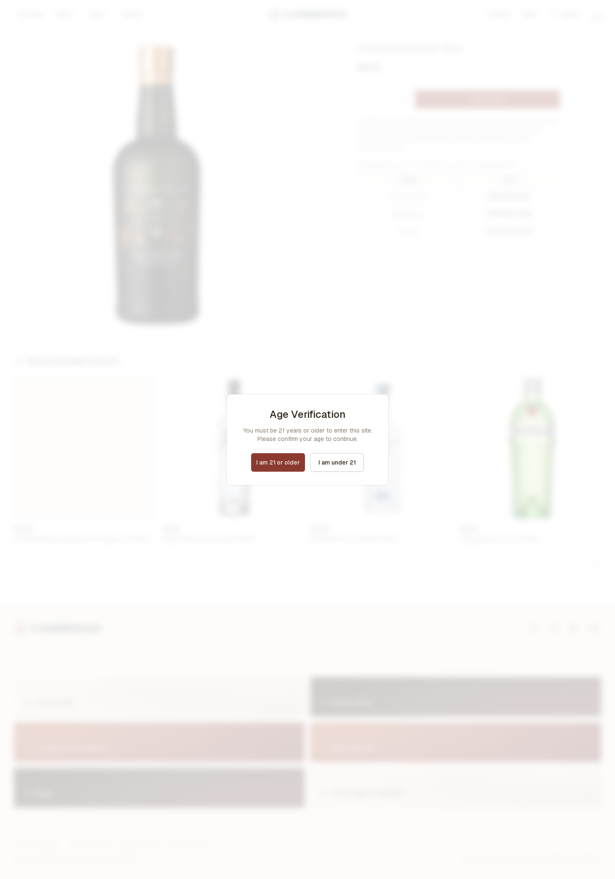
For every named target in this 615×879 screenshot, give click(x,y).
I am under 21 (337, 462)
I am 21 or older (278, 462)
